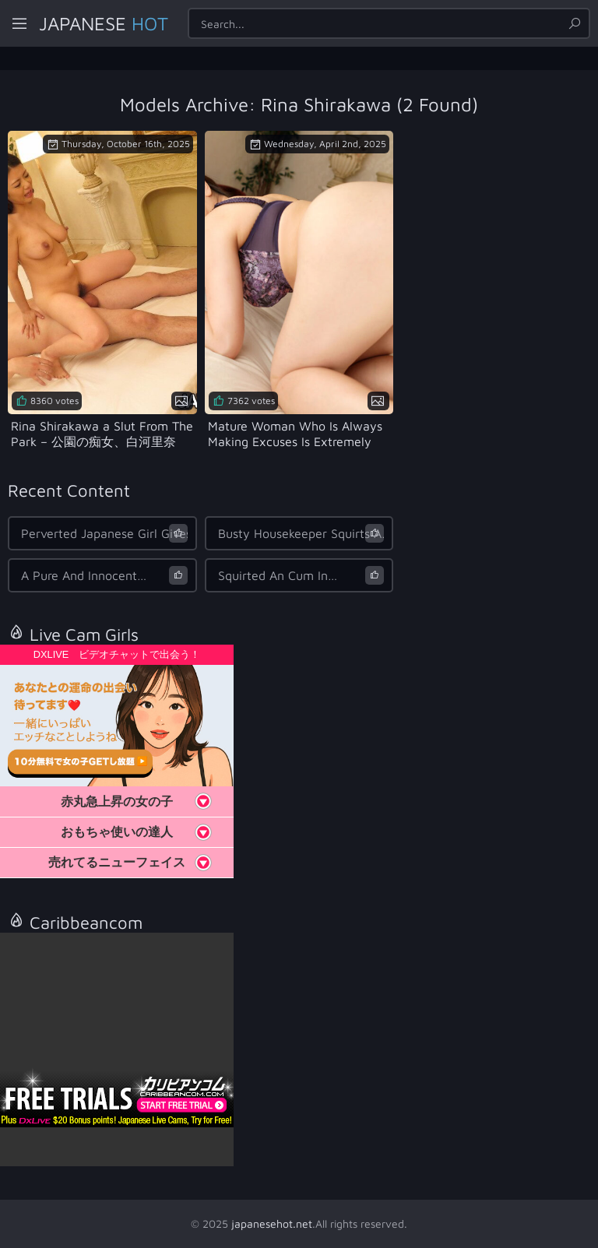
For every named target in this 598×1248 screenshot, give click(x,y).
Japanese (103, 23)
